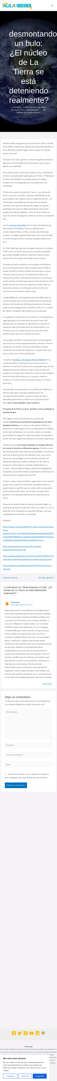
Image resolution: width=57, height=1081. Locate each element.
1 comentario (16, 107)
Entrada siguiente (47, 578)
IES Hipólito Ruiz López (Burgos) (24, 110)
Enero (43, 107)
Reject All (25, 1076)
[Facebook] (14, 1033)
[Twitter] (19, 1033)
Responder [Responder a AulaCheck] (47, 684)
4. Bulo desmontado (31, 107)
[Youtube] (31, 1033)
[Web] (43, 1033)
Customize (10, 1076)
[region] (25, 1068)
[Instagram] (25, 1033)
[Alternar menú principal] (52, 5)
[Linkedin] (37, 1033)
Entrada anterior (9, 578)
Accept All (39, 1076)
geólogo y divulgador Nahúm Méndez (29, 359)
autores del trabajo (18, 225)
